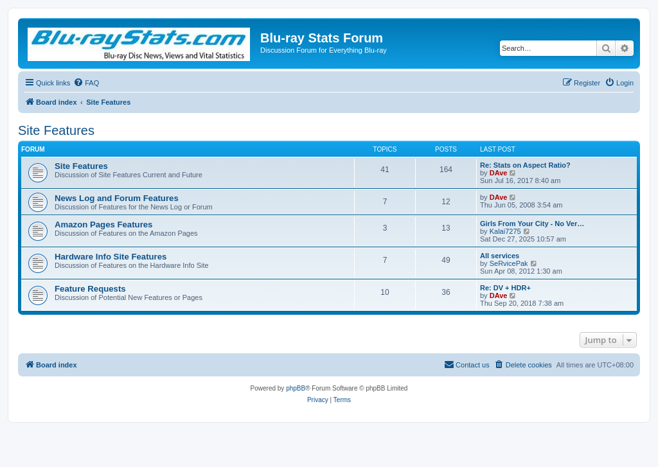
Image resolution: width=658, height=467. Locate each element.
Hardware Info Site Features (110, 256)
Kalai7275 (505, 231)
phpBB (295, 388)
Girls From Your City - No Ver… (532, 223)
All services (499, 256)
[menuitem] (86, 83)
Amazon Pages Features (103, 224)
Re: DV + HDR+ (505, 288)
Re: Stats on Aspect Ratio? (525, 165)
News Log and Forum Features (117, 198)
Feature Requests (90, 289)
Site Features (56, 130)
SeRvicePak (509, 263)
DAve (499, 173)
